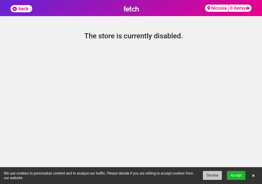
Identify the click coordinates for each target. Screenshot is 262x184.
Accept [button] (236, 175)
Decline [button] (212, 175)
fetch (131, 9)
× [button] (253, 175)
